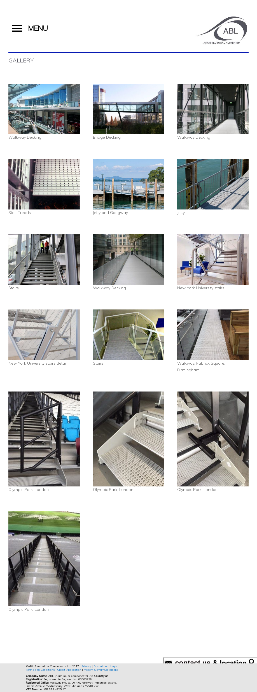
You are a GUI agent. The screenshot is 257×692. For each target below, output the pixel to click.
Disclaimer (101, 666)
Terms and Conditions (40, 670)
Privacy (86, 666)
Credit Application (69, 670)
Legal (114, 666)
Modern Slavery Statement (101, 670)
